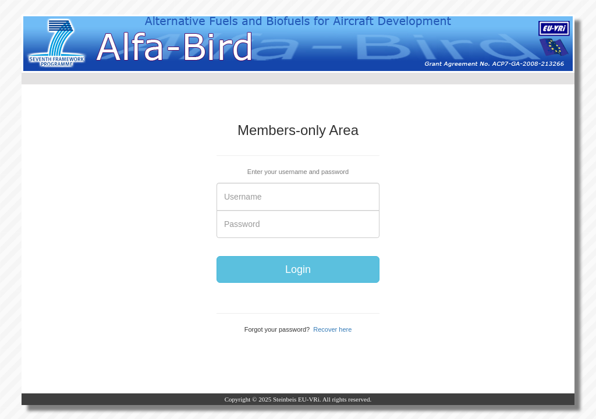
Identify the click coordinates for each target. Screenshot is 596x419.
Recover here (332, 329)
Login (298, 269)
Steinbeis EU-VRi (296, 399)
